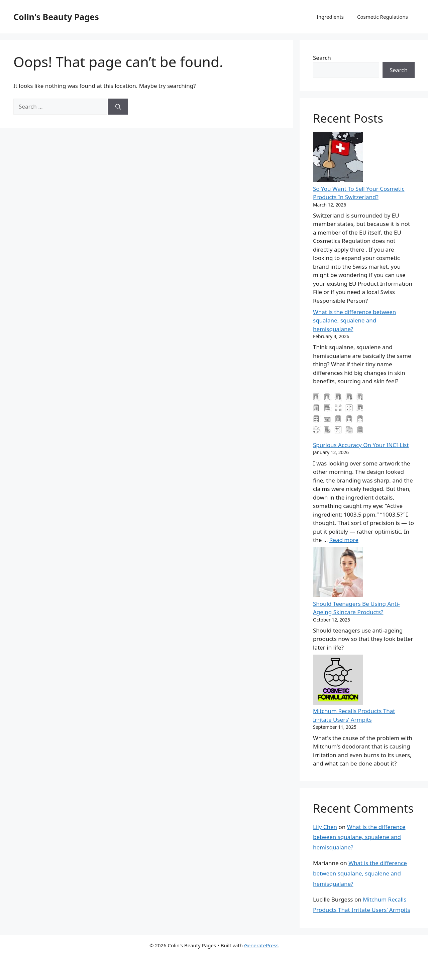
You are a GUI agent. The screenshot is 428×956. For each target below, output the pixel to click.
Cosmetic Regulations (382, 16)
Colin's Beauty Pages (56, 16)
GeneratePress (261, 945)
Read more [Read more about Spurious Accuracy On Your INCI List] (343, 540)
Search (322, 57)
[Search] (118, 107)
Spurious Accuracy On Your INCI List (361, 445)
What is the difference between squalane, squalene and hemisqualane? (354, 320)
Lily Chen (325, 827)
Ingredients (330, 16)
